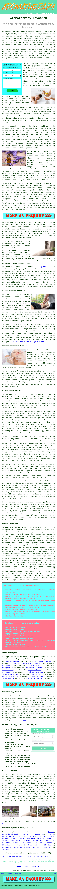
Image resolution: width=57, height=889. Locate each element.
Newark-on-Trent (30, 845)
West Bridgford (19, 836)
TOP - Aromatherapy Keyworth (14, 857)
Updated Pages (17, 873)
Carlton (32, 836)
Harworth (5, 838)
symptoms (39, 68)
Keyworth (5, 246)
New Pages (9, 873)
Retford (39, 843)
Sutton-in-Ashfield (10, 834)
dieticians (6, 665)
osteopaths (34, 665)
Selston (51, 845)
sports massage (13, 661)
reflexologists (8, 678)
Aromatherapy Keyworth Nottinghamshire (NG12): (22, 32)
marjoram (30, 160)
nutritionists (37, 674)
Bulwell (51, 832)
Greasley (50, 838)
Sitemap (3, 873)
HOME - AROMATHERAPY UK (28, 867)
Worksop (5, 841)
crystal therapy (35, 670)
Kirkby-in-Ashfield (22, 847)
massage (32, 137)
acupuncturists (8, 672)
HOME (26, 13)
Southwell (31, 838)
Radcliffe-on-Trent (10, 843)
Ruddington (39, 834)
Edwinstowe (6, 845)
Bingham (22, 838)
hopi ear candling (35, 672)
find (11, 696)
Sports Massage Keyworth (38, 857)
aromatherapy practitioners (33, 832)
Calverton (41, 836)
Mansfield (50, 841)
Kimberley (27, 843)
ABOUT (37, 13)
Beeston (51, 836)
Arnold (13, 838)
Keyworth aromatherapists (12, 527)
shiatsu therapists (10, 676)
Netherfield (38, 841)
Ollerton (36, 847)
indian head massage (10, 674)
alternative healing (34, 678)
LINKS (31, 13)
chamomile (50, 156)
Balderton (41, 838)
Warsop (51, 834)
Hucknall (42, 845)
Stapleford (6, 847)
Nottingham (6, 836)
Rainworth (26, 834)
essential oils (49, 66)
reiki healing (8, 670)
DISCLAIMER (51, 13)
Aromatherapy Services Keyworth (21, 724)
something (49, 36)
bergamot (30, 164)
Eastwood (50, 843)
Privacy (54, 873)
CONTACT (43, 13)
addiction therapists (35, 668)
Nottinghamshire (40, 569)
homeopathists (37, 676)
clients (27, 250)
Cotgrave (5, 849)
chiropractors (7, 668)
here (24, 720)
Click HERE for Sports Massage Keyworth (27, 342)
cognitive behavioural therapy (26, 663)
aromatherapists (37, 64)
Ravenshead (15, 841)
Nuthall (27, 841)
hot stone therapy (43, 661)
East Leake (17, 845)
